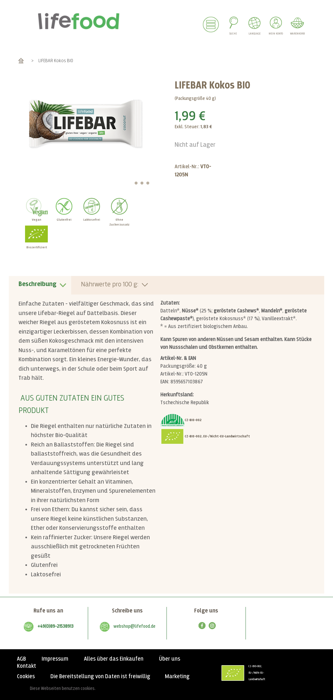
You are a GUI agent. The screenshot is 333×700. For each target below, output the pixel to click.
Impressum (55, 659)
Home (21, 60)
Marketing (177, 676)
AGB (21, 659)
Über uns (169, 659)
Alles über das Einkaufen (113, 659)
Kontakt (26, 666)
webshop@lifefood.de (134, 626)
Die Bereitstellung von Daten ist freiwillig (100, 676)
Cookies (26, 676)
